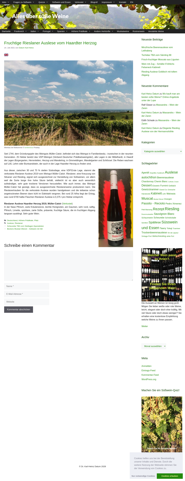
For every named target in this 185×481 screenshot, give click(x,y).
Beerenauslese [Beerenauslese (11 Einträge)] (165, 177)
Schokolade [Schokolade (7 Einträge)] (170, 217)
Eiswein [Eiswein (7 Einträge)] (156, 185)
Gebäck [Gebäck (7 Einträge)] (172, 185)
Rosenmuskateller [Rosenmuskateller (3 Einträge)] (147, 214)
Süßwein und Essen (61, 2)
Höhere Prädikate (81, 31)
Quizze (44, 2)
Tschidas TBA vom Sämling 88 (156, 55)
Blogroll (94, 2)
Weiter (144, 326)
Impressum (109, 2)
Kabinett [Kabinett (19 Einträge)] (156, 193)
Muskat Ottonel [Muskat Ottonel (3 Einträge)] (158, 199)
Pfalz (36, 220)
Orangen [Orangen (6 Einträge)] (168, 199)
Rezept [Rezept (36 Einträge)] (158, 209)
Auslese (10, 223)
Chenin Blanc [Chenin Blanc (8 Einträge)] (160, 181)
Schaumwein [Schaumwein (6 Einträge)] (147, 218)
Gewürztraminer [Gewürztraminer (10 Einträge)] (150, 189)
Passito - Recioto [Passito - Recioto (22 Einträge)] (153, 203)
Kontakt (122, 2)
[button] (167, 468)
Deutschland (12, 220)
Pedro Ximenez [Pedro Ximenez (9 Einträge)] (174, 203)
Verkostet (82, 2)
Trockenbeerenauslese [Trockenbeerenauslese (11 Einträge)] (154, 232)
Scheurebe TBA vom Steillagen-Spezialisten (25, 226)
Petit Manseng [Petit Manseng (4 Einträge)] (146, 210)
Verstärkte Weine (156, 31)
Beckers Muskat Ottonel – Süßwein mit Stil (25, 229)
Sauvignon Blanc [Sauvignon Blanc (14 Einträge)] (164, 213)
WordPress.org (148, 379)
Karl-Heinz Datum (150, 94)
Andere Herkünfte (104, 31)
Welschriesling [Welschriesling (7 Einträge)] (159, 236)
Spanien (63, 31)
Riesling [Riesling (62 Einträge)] (172, 208)
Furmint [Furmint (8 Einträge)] (164, 185)
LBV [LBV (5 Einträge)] (164, 194)
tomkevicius (29, 148)
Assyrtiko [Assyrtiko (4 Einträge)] (153, 173)
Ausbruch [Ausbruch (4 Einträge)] (160, 173)
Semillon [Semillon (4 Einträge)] (144, 223)
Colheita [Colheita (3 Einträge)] (171, 182)
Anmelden (146, 366)
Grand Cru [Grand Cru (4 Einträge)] (163, 190)
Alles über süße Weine (40, 16)
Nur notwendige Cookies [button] (143, 476)
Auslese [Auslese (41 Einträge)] (171, 172)
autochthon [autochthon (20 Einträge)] (148, 177)
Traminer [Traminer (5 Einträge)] (176, 228)
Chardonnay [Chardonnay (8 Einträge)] (147, 181)
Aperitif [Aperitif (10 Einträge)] (145, 172)
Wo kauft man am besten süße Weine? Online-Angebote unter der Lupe (160, 97)
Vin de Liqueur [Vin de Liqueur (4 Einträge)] (172, 233)
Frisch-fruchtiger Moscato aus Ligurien (160, 59)
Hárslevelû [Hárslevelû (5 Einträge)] (145, 194)
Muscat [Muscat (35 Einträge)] (147, 198)
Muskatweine (123, 31)
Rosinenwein (139, 31)
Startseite (6, 31)
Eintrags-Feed (148, 370)
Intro (6, 2)
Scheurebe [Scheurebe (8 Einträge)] (159, 217)
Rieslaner (19, 223)
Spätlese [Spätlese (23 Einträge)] (155, 222)
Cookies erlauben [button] (170, 476)
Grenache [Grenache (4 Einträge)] (171, 190)
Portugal (49, 31)
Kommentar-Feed (150, 375)
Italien (36, 31)
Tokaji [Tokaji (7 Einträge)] (169, 228)
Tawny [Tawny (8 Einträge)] (163, 228)
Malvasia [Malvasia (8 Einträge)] (171, 193)
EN (131, 2)
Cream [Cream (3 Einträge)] (176, 182)
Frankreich (21, 31)
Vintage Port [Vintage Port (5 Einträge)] (146, 236)
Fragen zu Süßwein (24, 2)
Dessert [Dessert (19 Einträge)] (146, 185)
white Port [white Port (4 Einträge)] (170, 236)
